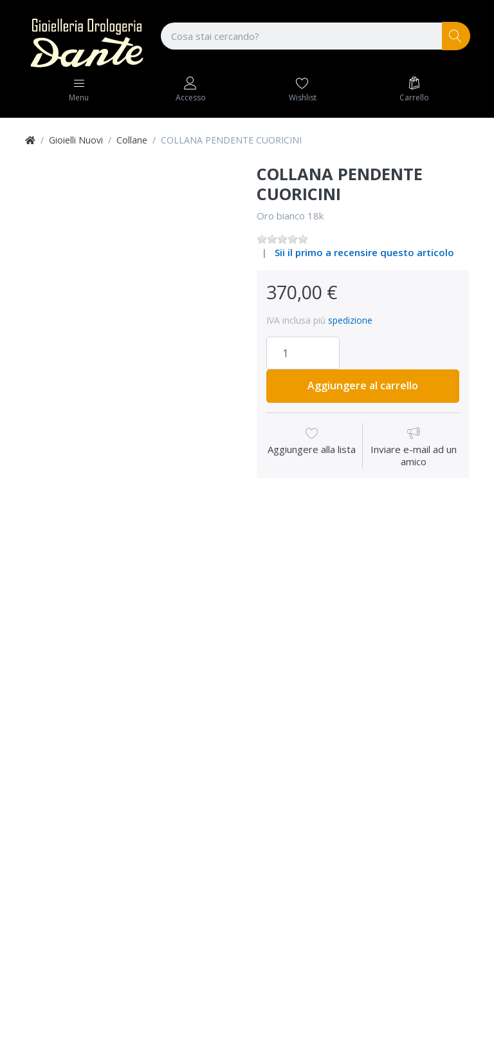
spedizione (350, 320)
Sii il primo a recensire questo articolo (364, 252)
